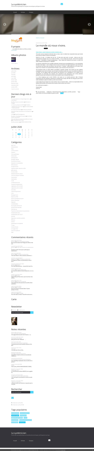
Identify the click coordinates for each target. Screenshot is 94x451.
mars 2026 (13, 78)
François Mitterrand (21, 269)
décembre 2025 (14, 83)
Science (13, 221)
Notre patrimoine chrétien (23, 241)
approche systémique (17, 417)
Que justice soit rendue (16, 338)
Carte (14, 299)
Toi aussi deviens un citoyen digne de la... (20, 99)
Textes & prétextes (27, 109)
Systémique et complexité (17, 223)
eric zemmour (15, 422)
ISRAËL (12, 365)
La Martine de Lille (15, 182)
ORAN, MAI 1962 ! (15, 370)
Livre (12, 193)
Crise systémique (15, 154)
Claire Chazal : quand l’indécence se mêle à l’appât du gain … (49, 52)
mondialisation (14, 203)
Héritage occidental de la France (18, 353)
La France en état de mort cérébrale (19, 343)
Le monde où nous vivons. (51, 45)
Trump (12, 225)
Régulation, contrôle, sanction (18, 218)
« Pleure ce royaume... (16, 382)
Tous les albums (14, 63)
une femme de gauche (47, 93)
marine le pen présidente (25, 420)
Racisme (13, 216)
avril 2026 (13, 76)
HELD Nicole (14, 293)
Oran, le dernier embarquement (18, 333)
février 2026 (14, 79)
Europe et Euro (14, 166)
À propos (31, 12)
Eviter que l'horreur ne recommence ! (22, 248)
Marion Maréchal (15, 200)
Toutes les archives (15, 89)
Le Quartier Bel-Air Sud (18, 120)
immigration (23, 415)
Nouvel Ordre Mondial (16, 207)
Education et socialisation (17, 163)
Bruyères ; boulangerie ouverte (18, 116)
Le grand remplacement (16, 184)
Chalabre (28, 105)
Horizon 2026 (14, 172)
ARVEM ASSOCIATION (26, 122)
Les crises (13, 189)
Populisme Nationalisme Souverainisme (20, 211)
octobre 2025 (14, 87)
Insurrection (14, 177)
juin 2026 (13, 72)
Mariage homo (14, 195)
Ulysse (18, 275)
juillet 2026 (13, 71)
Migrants (13, 202)
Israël (12, 180)
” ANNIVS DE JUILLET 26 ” (17, 106)
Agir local (13, 145)
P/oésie (13, 112)
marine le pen (15, 415)
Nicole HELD (14, 259)
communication (14, 150)
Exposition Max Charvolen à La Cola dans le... (21, 111)
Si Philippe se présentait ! (22, 254)
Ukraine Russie (14, 227)
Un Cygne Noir (14, 228)
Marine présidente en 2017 (17, 198)
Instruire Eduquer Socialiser (17, 175)
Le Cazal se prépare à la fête (17, 105)
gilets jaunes (14, 170)
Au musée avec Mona (16, 109)
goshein (13, 241)
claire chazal (38, 93)
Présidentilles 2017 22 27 (16, 214)
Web (12, 232)
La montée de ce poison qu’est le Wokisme (20, 359)
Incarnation (14, 100)
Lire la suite (14, 50)
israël (25, 417)
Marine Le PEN (14, 196)
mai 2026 (13, 74)
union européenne (24, 413)
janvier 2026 (14, 81)
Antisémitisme (14, 147)
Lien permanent (40, 91)
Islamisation (14, 179)
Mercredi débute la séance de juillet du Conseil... (22, 119)
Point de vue (14, 209)
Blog (12, 148)
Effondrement (14, 164)
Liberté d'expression (16, 191)
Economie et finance (15, 161)
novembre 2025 (14, 85)
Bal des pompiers (15, 122)
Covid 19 (13, 152)
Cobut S (13, 269)
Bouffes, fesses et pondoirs (17, 102)
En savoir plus (63, 450)
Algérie (18, 265)
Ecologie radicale (15, 159)
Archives (23, 12)
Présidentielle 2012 (15, 212)
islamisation (22, 422)
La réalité (19, 287)
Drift (12, 114)
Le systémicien (18, 4)
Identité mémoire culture (17, 173)
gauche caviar (55, 93)
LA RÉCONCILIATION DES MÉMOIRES (19, 376)
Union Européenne (15, 230)
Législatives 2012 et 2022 (17, 186)
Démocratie (14, 156)
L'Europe (13, 349)
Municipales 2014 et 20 (16, 205)
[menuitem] (15, 12)
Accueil (15, 12)
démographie (15, 420)
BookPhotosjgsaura (20, 114)
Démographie (14, 157)
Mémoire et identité (21, 281)
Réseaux (13, 220)
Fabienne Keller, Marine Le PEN (18, 168)
